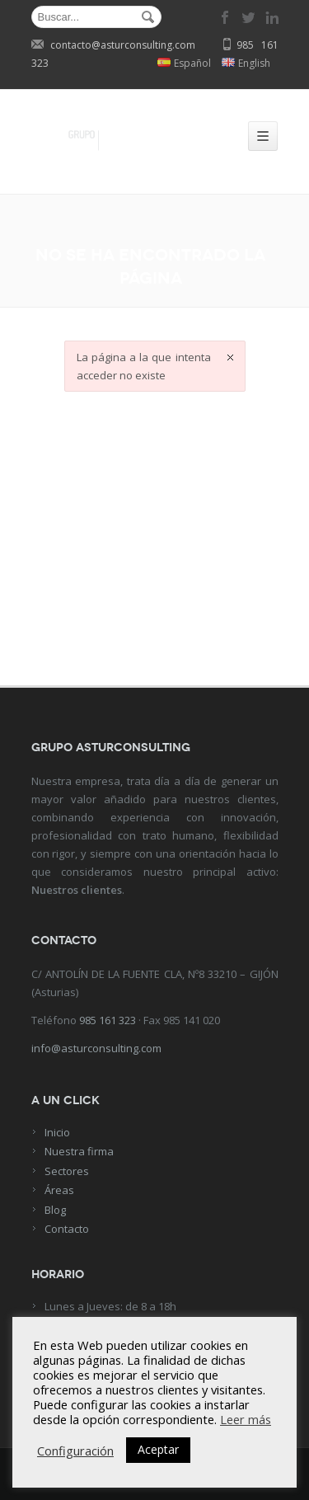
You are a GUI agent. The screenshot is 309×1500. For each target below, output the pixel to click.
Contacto (66, 1228)
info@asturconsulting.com (96, 1048)
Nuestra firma (79, 1151)
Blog (55, 1209)
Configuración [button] (75, 1450)
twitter (248, 17)
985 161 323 (107, 1020)
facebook (225, 17)
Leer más (245, 1419)
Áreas (59, 1190)
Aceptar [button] (158, 1449)
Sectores (66, 1171)
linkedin (272, 17)
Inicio (57, 1132)
